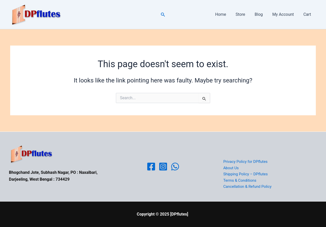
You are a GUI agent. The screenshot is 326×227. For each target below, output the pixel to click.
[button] (163, 14)
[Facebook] (151, 166)
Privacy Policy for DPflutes (245, 161)
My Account (285, 14)
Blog (262, 14)
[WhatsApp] (175, 166)
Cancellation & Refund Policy (247, 186)
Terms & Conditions (239, 180)
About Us (230, 167)
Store (245, 14)
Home (226, 14)
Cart (308, 14)
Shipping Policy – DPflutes (245, 174)
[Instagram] (163, 166)
